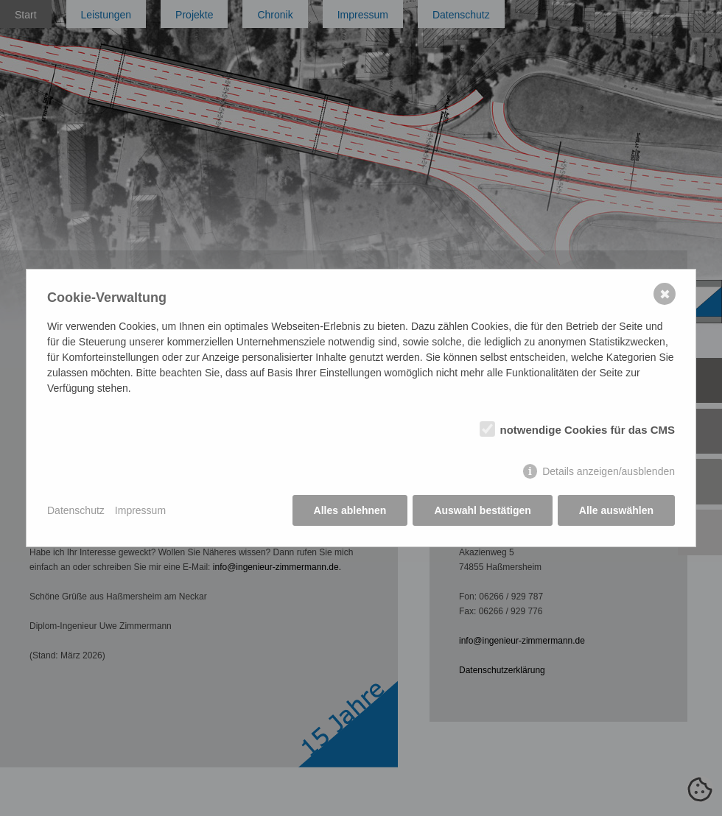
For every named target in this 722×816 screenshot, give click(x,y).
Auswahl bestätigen (482, 510)
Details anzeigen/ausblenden (608, 471)
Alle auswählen (616, 510)
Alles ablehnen (350, 510)
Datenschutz (76, 510)
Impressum (140, 510)
